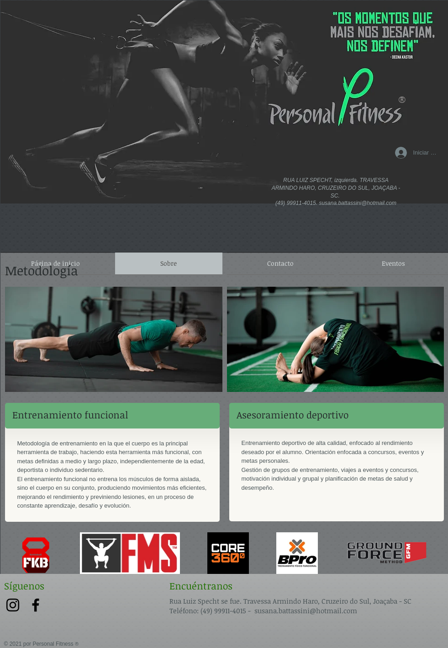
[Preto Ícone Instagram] (12, 605)
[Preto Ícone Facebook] (35, 605)
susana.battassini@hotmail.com (357, 203)
